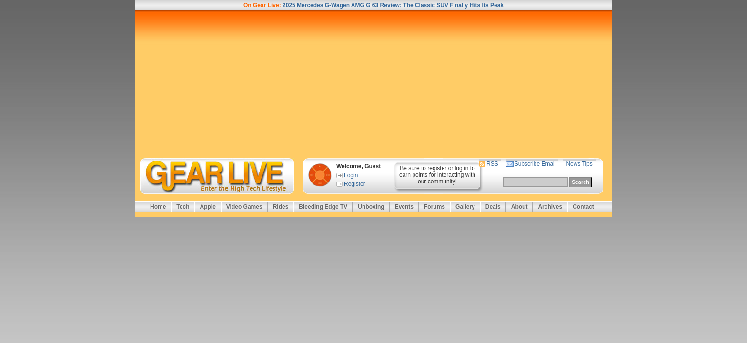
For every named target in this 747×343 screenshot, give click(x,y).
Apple (207, 206)
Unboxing (371, 206)
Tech (182, 206)
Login (351, 175)
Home (158, 206)
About (519, 206)
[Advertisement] (373, 84)
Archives (550, 206)
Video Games (244, 206)
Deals (493, 206)
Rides (281, 206)
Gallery (465, 206)
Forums (434, 206)
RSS (492, 164)
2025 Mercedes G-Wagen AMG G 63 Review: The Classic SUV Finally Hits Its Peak (393, 5)
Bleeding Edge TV (323, 206)
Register (354, 184)
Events (404, 206)
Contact (583, 206)
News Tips (579, 164)
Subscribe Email (535, 164)
